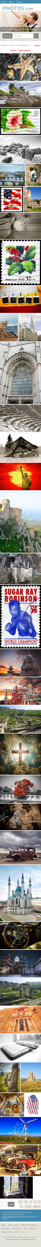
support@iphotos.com (10, 1217)
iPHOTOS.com (17, 1239)
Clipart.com (8, 1239)
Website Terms (13, 1225)
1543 (29, 1207)
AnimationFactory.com (29, 1239)
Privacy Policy (16, 1228)
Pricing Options (30, 29)
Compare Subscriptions (29, 1225)
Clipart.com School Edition (10, 1232)
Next (36, 1207)
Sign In (11, 2)
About (3, 1225)
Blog (23, 1232)
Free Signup (5, 1228)
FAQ (25, 1228)
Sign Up (4, 2)
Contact (19, 2)
